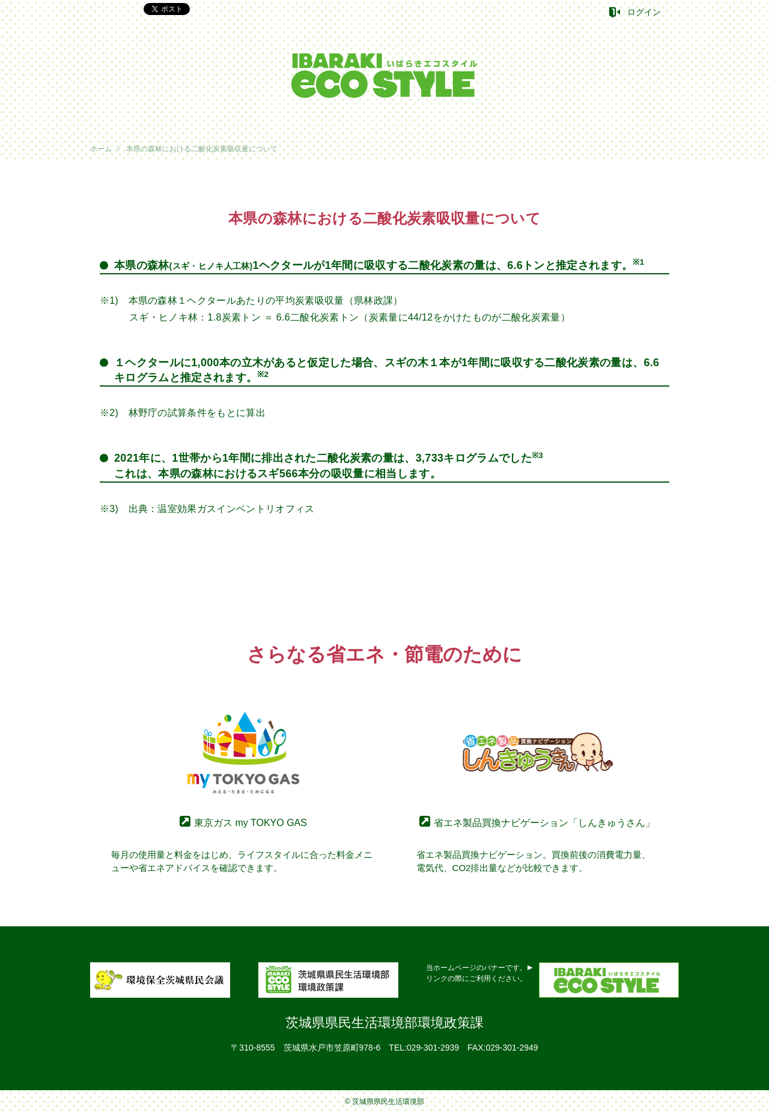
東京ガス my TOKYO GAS (250, 823)
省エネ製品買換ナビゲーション (544, 823)
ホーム (101, 149)
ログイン (644, 12)
